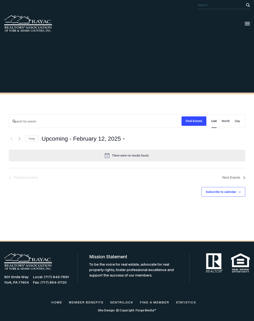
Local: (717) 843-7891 (51, 276)
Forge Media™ (146, 310)
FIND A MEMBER (154, 302)
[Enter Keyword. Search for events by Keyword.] (95, 121)
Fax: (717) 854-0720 (50, 282)
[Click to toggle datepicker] (83, 139)
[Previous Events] (11, 138)
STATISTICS (186, 302)
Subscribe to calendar (221, 192)
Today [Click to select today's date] (31, 138)
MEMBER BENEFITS (86, 302)
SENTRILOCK (121, 302)
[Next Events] (19, 138)
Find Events (194, 121)
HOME (56, 302)
